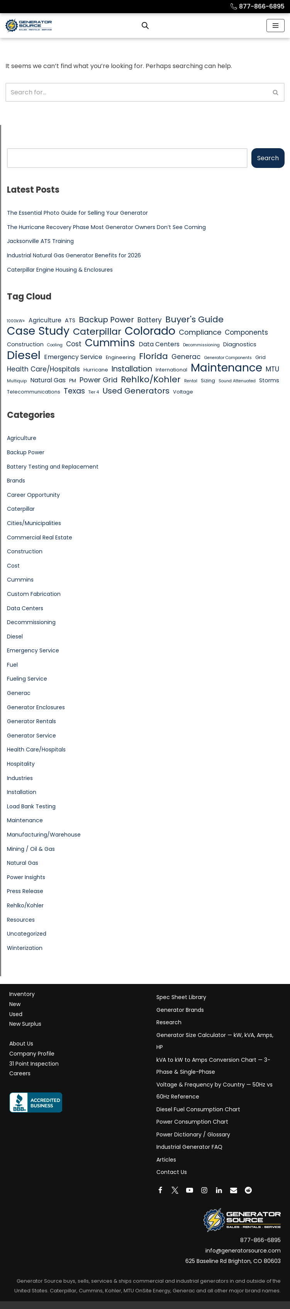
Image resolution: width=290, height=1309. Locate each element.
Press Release (25, 891)
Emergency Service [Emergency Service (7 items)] (73, 357)
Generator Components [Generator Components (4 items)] (228, 358)
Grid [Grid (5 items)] (260, 357)
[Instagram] (204, 1190)
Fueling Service (27, 679)
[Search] (136, 92)
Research (168, 1022)
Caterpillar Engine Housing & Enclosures (60, 270)
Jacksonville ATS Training (40, 241)
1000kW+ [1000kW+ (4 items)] (16, 321)
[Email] (233, 1190)
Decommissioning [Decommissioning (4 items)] (201, 345)
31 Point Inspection (34, 1064)
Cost (13, 566)
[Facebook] (160, 1190)
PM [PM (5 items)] (72, 380)
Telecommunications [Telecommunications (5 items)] (33, 391)
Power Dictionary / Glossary (193, 1134)
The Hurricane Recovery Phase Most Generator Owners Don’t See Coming (106, 227)
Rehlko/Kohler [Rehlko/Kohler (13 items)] (151, 380)
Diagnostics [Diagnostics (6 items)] (239, 344)
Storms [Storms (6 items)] (269, 380)
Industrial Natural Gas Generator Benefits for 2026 (74, 255)
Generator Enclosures (36, 707)
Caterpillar (21, 509)
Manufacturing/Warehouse (44, 834)
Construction (24, 551)
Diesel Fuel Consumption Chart (198, 1109)
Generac (19, 693)
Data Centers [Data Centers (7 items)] (159, 344)
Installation (21, 792)
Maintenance (25, 820)
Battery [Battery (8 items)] (149, 320)
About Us (21, 1043)
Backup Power (25, 452)
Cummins (20, 579)
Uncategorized (26, 934)
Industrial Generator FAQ (189, 1147)
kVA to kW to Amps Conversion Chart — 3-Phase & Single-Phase (213, 1066)
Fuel (12, 665)
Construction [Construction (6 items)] (25, 344)
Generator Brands (180, 1010)
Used (15, 1014)
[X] (175, 1190)
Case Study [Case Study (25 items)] (38, 331)
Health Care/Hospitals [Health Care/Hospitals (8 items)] (43, 369)
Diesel (15, 636)
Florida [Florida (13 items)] (153, 356)
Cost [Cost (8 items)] (73, 344)
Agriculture (21, 438)
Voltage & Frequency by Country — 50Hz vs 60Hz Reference (214, 1091)
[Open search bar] (145, 25)
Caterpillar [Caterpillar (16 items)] (97, 332)
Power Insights (26, 877)
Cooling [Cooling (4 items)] (55, 345)
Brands (16, 480)
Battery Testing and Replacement (52, 467)
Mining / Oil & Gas (31, 849)
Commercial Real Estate (39, 537)
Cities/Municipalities (34, 523)
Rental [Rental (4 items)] (190, 381)
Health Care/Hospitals (36, 749)
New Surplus (25, 1024)
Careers (20, 1073)
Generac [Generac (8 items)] (186, 356)
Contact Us (171, 1172)
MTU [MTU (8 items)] (272, 369)
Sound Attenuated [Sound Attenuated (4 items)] (237, 381)
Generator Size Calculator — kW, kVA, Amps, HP (214, 1041)
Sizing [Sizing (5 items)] (208, 380)
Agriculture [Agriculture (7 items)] (45, 320)
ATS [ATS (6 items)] (70, 320)
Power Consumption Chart (192, 1122)
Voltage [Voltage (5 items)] (183, 391)
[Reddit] (248, 1190)
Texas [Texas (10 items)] (74, 391)
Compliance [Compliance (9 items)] (200, 332)
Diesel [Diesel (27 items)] (24, 355)
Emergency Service (33, 650)
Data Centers (25, 608)
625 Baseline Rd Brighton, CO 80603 (233, 1261)
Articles (166, 1160)
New (14, 1004)
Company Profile (31, 1053)
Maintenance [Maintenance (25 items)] (226, 368)
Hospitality (21, 764)
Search (268, 158)
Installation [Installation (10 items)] (132, 369)
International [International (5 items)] (171, 369)
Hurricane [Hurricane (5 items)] (95, 369)
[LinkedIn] (219, 1190)
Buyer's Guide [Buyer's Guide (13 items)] (194, 320)
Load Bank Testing (31, 806)
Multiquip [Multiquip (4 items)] (17, 381)
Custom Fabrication (34, 594)
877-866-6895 (257, 7)
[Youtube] (189, 1190)
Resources (21, 920)
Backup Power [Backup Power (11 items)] (106, 320)
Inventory (22, 994)
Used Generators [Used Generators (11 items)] (136, 391)
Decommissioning (31, 622)
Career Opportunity (33, 495)
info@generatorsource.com (243, 1250)
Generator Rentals (31, 721)
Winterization (24, 948)
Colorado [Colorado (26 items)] (150, 331)
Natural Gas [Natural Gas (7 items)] (48, 380)
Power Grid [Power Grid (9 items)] (98, 380)
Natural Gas (22, 863)
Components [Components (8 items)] (246, 332)
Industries (20, 778)
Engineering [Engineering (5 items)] (121, 357)
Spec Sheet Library (181, 997)
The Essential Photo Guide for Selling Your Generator (77, 213)
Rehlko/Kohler (25, 905)
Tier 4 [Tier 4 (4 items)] (93, 392)
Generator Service (31, 735)
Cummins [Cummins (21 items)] (110, 343)
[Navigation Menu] (275, 25)
